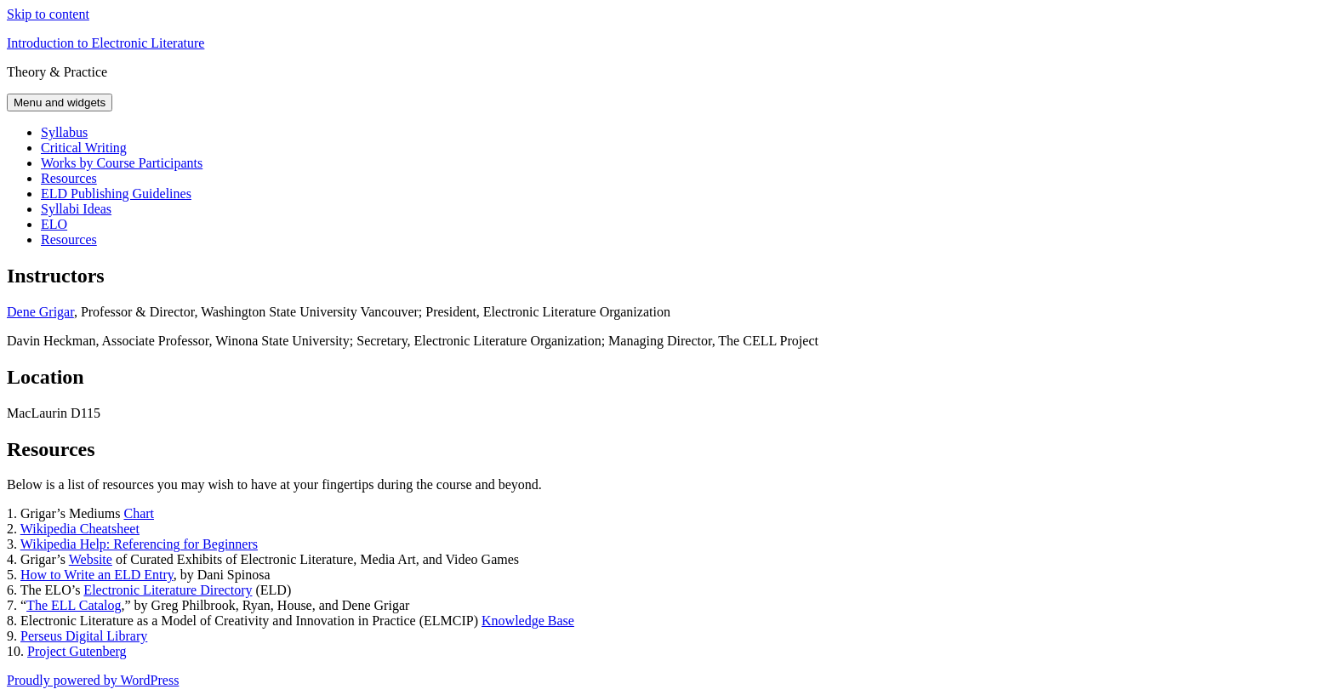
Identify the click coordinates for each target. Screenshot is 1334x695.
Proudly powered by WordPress (93, 680)
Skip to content (48, 14)
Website (90, 559)
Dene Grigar (40, 312)
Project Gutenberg (77, 651)
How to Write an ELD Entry (97, 574)
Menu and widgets (59, 102)
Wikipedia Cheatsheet (80, 528)
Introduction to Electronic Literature (105, 43)
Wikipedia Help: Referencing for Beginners (139, 544)
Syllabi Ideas (76, 209)
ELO (54, 224)
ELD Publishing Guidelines (116, 193)
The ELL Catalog (73, 605)
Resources (69, 178)
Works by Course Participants (121, 163)
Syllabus (64, 132)
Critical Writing (84, 147)
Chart (138, 513)
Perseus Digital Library (83, 636)
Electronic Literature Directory (167, 590)
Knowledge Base (528, 620)
